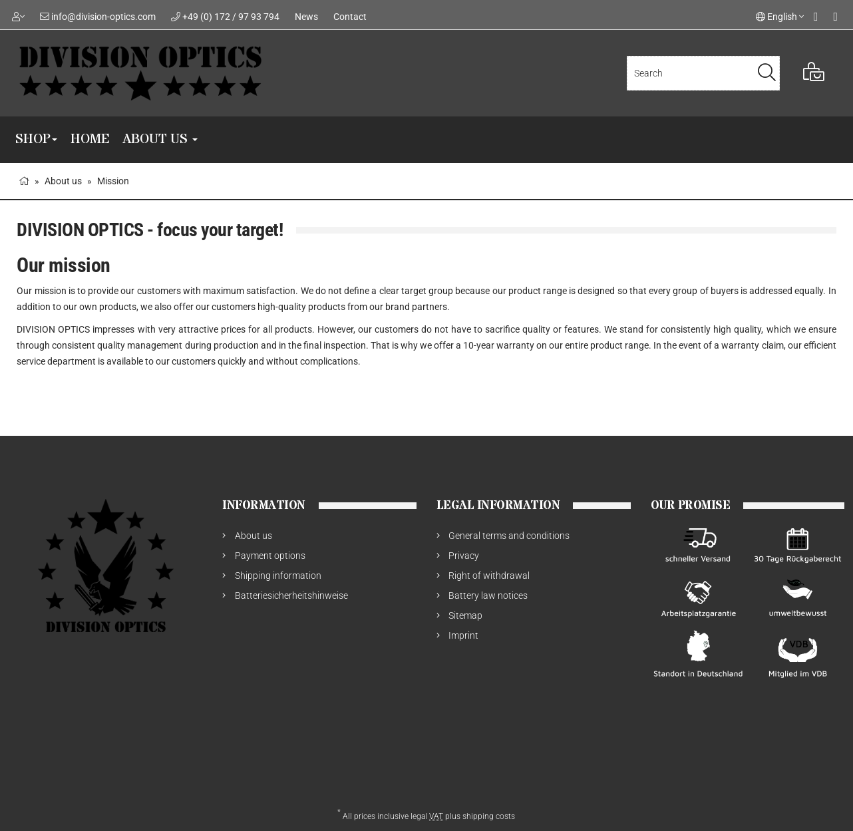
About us (160, 139)
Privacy (463, 555)
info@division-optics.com (103, 16)
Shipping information (278, 575)
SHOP (36, 139)
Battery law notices (488, 595)
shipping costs (488, 816)
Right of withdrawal (489, 575)
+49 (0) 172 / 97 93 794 (230, 16)
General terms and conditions (509, 535)
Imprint (463, 635)
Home (90, 139)
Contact (350, 16)
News (306, 16)
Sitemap (465, 615)
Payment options (270, 555)
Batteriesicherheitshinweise (291, 595)
